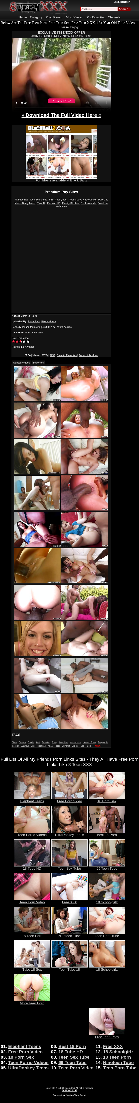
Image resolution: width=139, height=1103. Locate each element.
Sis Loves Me (88, 203)
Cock (82, 746)
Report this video (88, 355)
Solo (89, 746)
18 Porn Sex (107, 799)
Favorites (38, 362)
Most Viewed (74, 17)
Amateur (25, 746)
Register (125, 1)
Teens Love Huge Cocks (83, 199)
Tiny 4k (41, 203)
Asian (50, 746)
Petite (57, 746)
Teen (40, 332)
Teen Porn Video (32, 900)
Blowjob (22, 742)
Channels (114, 17)
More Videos (49, 321)
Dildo (33, 746)
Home (22, 17)
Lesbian (15, 746)
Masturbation (75, 742)
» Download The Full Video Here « (61, 115)
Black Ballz (34, 321)
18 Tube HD (32, 866)
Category (36, 17)
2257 (52, 355)
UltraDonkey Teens (69, 833)
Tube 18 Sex (32, 967)
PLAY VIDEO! (61, 101)
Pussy (54, 742)
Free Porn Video (69, 799)
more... (97, 745)
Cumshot (66, 746)
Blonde (31, 742)
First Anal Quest (58, 199)
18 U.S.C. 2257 (69, 1090)
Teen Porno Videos (32, 833)
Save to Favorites (67, 355)
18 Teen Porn (32, 934)
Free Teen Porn (107, 1035)
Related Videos (21, 362)
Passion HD (53, 203)
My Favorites (96, 17)
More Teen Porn (32, 1001)
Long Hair (63, 742)
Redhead (42, 746)
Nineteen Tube (69, 934)
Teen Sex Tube (69, 866)
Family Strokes (70, 203)
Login (117, 1)
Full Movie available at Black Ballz (61, 179)
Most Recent (54, 17)
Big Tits (75, 746)
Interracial (31, 332)
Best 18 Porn (107, 833)
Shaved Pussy (89, 742)
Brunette (46, 742)
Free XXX (69, 900)
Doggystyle (103, 742)
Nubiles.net (21, 199)
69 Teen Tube (107, 866)
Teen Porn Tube (107, 934)
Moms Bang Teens (24, 203)
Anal (38, 742)
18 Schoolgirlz (107, 900)
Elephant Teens (32, 799)
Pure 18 (102, 199)
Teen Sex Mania (38, 199)
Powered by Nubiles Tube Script (69, 1095)
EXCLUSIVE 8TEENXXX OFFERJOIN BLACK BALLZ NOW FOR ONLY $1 (61, 34)
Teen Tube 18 (69, 967)
